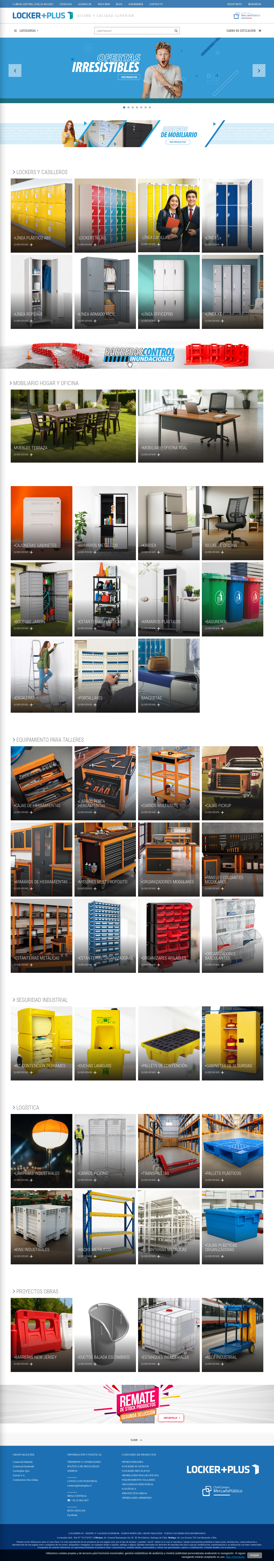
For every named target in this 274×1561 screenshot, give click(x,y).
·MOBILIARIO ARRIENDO (137, 1497)
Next (259, 70)
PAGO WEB (104, 4)
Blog (119, 4)
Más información (235, 1556)
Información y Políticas (84, 1454)
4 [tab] (137, 107)
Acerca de (84, 4)
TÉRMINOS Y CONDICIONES (84, 1461)
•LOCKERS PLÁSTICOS (135, 1466)
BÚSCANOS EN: (76, 1510)
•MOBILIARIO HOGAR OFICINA (140, 1475)
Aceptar (254, 1555)
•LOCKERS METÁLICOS (136, 1470)
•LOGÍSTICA (129, 1488)
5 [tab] (141, 107)
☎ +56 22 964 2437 (78, 1500)
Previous (15, 70)
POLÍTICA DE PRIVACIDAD (83, 1466)
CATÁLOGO (66, 4)
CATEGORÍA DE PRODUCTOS (139, 1454)
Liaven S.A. (19, 1475)
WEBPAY (72, 1470)
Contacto (156, 4)
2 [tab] (128, 107)
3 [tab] (133, 107)
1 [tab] (124, 107)
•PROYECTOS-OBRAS (134, 1493)
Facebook (72, 1515)
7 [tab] (150, 107)
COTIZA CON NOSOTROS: (82, 1481)
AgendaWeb (136, 4)
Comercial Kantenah (23, 1466)
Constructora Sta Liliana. (26, 1479)
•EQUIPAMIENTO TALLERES (138, 1479)
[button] (26, 31)
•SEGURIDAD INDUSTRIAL (138, 1484)
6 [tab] (145, 107)
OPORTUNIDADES (132, 1461)
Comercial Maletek (23, 1461)
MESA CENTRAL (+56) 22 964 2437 (33, 4)
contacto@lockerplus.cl (79, 1485)
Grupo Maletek (23, 1454)
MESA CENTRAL (77, 1495)
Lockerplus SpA (21, 1470)
